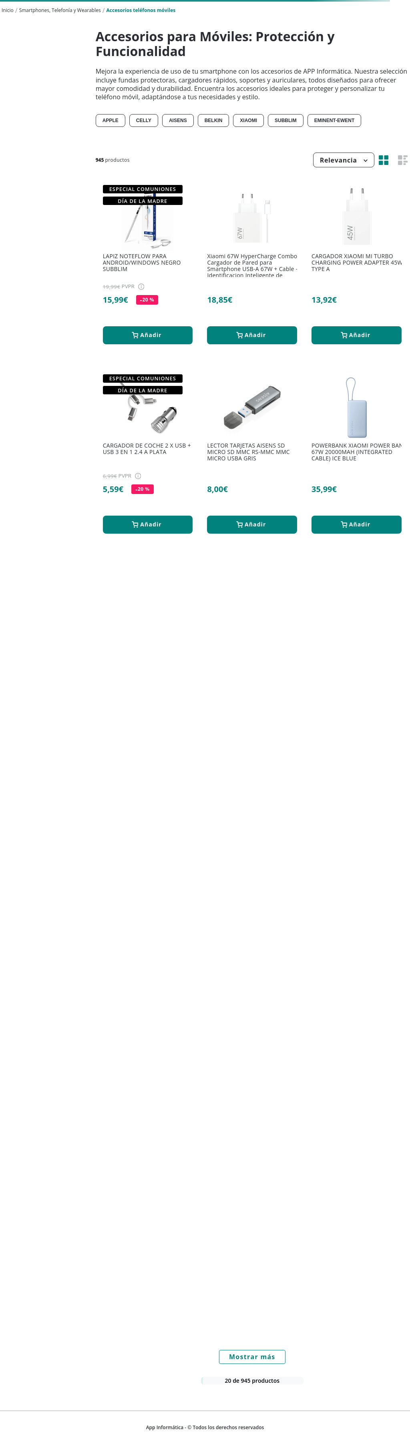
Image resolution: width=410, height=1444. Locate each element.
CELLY (143, 120)
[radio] (383, 160)
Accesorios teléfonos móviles (141, 10)
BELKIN (214, 120)
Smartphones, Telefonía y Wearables (60, 10)
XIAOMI (248, 120)
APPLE (110, 120)
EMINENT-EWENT (334, 120)
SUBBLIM (286, 120)
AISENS (178, 120)
